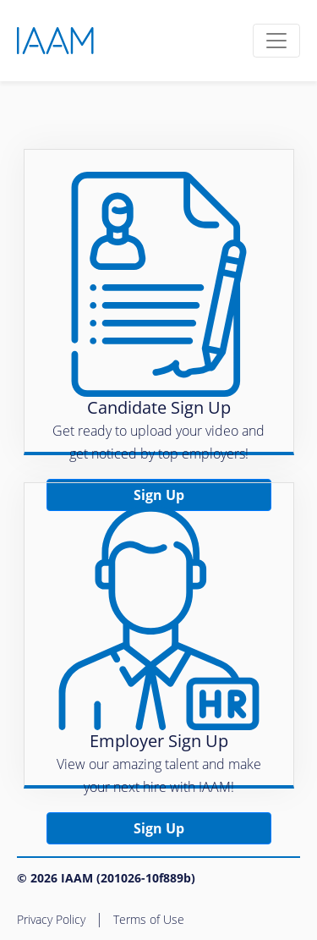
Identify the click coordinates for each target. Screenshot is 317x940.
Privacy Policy (51, 919)
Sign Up (159, 828)
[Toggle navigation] (276, 41)
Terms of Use (148, 919)
